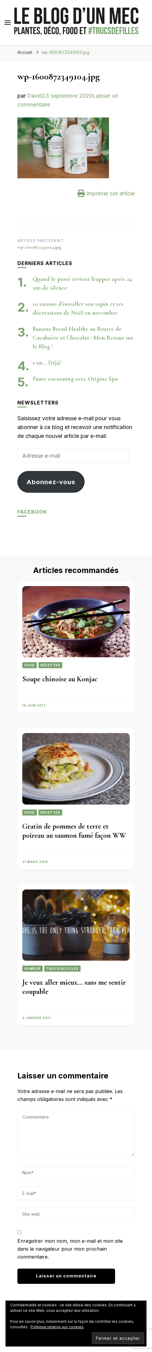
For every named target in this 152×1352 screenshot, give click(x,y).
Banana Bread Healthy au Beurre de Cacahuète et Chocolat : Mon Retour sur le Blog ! (83, 337)
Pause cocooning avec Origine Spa (75, 379)
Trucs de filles (62, 968)
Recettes (50, 665)
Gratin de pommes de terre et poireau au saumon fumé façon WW (74, 831)
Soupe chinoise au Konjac (59, 679)
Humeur (32, 968)
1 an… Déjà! (47, 362)
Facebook (32, 512)
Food (29, 665)
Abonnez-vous (51, 482)
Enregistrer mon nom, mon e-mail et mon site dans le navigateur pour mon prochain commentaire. (70, 1249)
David (34, 96)
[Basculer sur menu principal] (8, 22)
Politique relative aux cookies (57, 1327)
